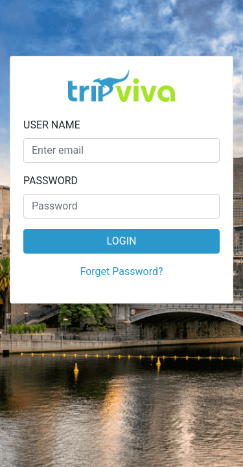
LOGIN (122, 241)
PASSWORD (50, 180)
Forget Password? (121, 271)
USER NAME (51, 125)
